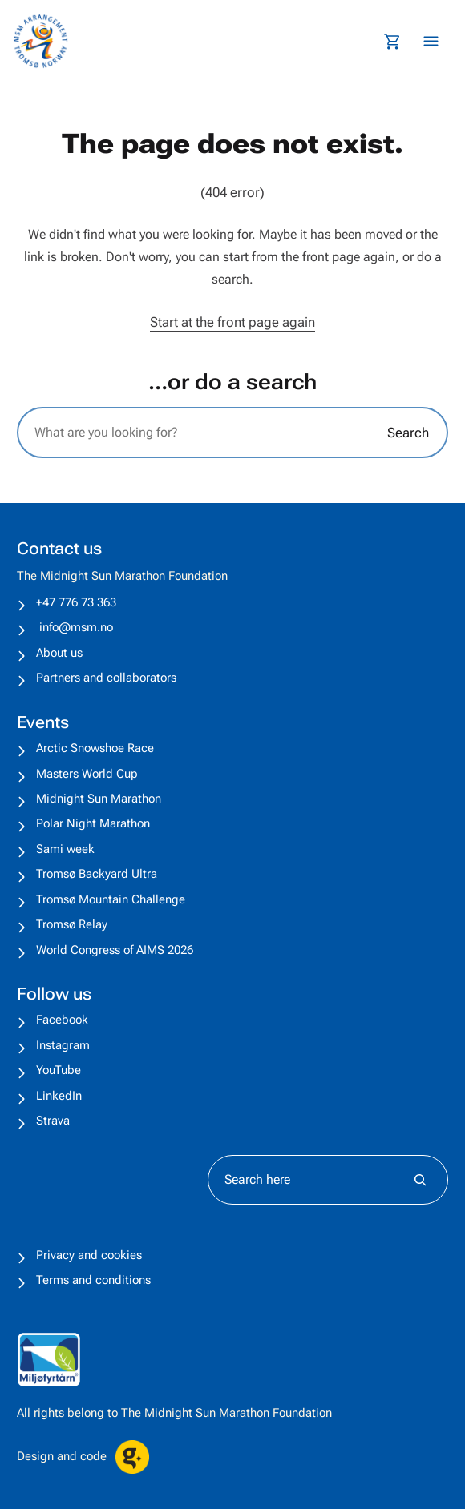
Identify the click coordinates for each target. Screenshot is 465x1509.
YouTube (58, 1070)
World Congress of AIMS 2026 (114, 950)
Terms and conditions (93, 1280)
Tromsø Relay (71, 924)
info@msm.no (76, 627)
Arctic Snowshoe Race (95, 748)
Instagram (63, 1045)
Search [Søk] (408, 433)
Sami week (65, 849)
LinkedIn (59, 1095)
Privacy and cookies (89, 1255)
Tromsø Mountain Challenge (110, 899)
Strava (53, 1120)
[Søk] (420, 1180)
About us (59, 653)
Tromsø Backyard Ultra (96, 874)
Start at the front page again (232, 322)
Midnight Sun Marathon (98, 798)
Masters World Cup (87, 774)
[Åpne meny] (431, 41)
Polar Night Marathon (93, 823)
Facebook (62, 1019)
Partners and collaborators (106, 677)
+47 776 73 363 (76, 602)
